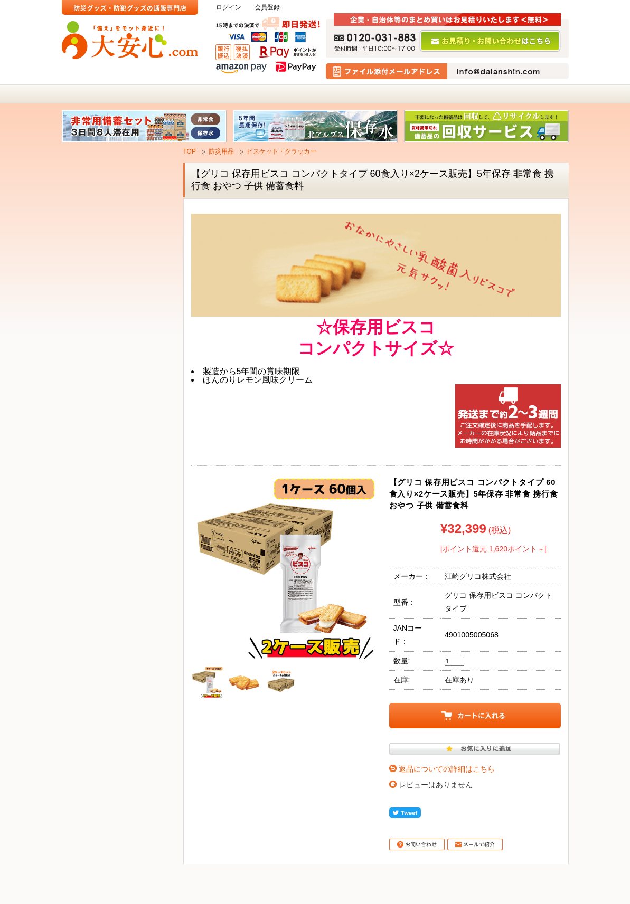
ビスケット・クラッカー (281, 151)
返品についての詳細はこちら (447, 769)
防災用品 (221, 151)
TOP (189, 151)
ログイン (228, 7)
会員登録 (267, 7)
